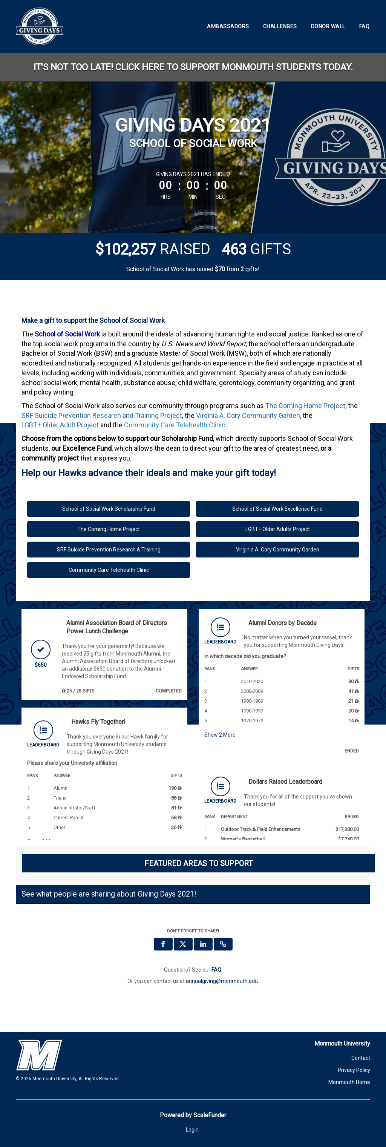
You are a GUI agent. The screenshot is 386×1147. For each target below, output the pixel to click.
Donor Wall (328, 26)
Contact (360, 1058)
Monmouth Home (349, 1082)
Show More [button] (220, 735)
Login (192, 1130)
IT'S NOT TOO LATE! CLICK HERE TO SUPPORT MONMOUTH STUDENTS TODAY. (193, 67)
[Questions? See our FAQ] (216, 969)
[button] (223, 944)
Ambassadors (228, 26)
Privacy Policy (354, 1070)
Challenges (280, 26)
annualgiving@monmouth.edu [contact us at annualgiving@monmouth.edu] (222, 981)
